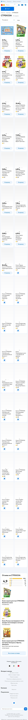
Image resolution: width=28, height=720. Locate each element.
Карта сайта (14, 685)
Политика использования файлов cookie (14, 681)
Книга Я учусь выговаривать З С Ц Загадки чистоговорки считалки (13, 622)
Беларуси (17, 716)
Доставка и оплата (14, 672)
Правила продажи (14, 677)
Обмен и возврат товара (14, 674)
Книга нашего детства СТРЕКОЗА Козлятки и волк (13, 602)
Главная (3, 12)
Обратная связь (14, 683)
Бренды (8, 12)
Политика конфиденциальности (14, 679)
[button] (7, 9)
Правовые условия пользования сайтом (14, 715)
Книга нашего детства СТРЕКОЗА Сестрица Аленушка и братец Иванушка (13, 642)
